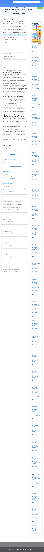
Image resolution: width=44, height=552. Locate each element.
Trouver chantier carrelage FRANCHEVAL (35, 436)
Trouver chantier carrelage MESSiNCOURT (35, 467)
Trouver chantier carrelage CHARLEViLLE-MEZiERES (35, 47)
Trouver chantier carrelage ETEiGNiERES (35, 509)
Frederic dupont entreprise (15, 209)
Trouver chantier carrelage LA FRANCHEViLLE (35, 180)
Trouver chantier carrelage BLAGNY (35, 224)
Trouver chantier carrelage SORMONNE (35, 430)
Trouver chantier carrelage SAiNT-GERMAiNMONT (35, 387)
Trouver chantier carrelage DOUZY (35, 156)
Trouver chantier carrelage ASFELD (35, 313)
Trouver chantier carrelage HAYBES (35, 137)
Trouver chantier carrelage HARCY (35, 483)
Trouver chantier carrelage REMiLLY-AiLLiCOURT (35, 366)
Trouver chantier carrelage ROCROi (35, 122)
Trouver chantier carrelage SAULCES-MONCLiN (36, 441)
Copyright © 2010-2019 (12, 549)
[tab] (14, 149)
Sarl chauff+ (12, 154)
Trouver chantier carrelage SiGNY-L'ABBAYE (35, 205)
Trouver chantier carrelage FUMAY (35, 84)
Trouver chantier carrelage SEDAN (35, 52)
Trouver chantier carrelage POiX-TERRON (35, 376)
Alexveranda (12, 245)
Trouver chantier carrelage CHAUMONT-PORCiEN (35, 523)
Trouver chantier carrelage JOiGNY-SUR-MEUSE (35, 405)
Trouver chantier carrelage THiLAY (35, 287)
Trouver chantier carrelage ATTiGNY (35, 238)
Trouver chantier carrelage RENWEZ (35, 165)
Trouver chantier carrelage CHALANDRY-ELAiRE (36, 473)
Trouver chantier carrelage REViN (35, 61)
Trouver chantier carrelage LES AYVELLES (35, 329)
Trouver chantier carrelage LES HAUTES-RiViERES (35, 170)
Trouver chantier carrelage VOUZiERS (36, 80)
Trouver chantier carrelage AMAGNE (35, 400)
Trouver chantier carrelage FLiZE (35, 229)
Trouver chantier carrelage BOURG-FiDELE (35, 360)
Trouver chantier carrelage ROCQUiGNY (35, 355)
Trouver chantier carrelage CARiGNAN (36, 104)
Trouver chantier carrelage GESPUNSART (35, 278)
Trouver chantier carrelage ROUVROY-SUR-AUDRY (36, 478)
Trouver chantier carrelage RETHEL (35, 56)
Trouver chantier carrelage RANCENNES (35, 410)
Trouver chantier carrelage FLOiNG (35, 108)
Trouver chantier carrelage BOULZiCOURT (35, 345)
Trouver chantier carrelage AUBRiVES (36, 350)
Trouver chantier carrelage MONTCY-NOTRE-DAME (36, 190)
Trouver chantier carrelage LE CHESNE (36, 305)
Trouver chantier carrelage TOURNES (36, 268)
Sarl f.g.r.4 (12, 221)
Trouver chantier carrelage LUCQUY (35, 518)
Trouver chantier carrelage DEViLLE (35, 283)
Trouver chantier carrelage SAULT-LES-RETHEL (36, 145)
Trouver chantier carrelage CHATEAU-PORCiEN (36, 199)
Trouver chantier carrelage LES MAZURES (35, 324)
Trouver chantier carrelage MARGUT (35, 392)
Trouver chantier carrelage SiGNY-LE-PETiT (36, 214)
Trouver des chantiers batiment (21, 7)
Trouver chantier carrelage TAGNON (35, 309)
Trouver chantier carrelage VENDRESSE (35, 529)
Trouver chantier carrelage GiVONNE (36, 291)
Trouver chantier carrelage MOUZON (36, 118)
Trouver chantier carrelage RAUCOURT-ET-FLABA (35, 335)
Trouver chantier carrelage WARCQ (35, 210)
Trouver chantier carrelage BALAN (35, 185)
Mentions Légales (26, 549)
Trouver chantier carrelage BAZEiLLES (36, 141)
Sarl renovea (12, 178)
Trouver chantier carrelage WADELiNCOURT (35, 534)
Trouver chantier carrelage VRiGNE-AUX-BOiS (35, 88)
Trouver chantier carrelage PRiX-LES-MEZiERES (35, 220)
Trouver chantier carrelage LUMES (35, 295)
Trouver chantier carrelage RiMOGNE (36, 195)
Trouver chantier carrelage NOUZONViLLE (35, 69)
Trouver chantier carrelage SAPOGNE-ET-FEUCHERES (36, 492)
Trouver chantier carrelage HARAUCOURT (35, 371)
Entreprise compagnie (14, 271)
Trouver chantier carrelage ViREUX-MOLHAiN (35, 160)
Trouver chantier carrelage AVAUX (35, 487)
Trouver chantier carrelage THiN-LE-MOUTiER (35, 446)
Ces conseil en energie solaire (15, 166)
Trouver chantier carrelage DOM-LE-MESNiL (35, 272)
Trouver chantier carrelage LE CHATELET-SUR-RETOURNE (35, 452)
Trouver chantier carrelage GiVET (35, 65)
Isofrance (12, 233)
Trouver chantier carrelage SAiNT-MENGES (35, 300)
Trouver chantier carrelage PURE (35, 458)
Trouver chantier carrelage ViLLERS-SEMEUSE (35, 99)
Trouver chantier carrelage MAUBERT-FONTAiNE (36, 263)
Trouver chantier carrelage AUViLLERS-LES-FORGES (35, 318)
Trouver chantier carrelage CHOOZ (35, 396)
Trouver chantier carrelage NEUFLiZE (36, 415)
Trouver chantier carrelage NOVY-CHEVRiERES (35, 425)
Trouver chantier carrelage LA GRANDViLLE (35, 382)
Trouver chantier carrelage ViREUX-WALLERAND (35, 151)
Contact (32, 549)
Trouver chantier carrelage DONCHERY (35, 126)
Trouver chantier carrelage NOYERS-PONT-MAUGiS (35, 420)
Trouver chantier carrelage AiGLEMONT (35, 175)
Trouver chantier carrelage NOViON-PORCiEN (35, 504)
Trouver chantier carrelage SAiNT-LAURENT (35, 233)
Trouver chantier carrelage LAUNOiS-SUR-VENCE (36, 462)
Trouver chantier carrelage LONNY (35, 514)
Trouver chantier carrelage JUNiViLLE (36, 253)
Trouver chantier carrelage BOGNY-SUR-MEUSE (35, 75)
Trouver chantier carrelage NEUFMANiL (35, 248)
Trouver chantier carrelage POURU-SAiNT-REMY (35, 243)
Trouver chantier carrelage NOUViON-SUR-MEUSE (36, 132)
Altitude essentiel (13, 191)
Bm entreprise (13, 257)
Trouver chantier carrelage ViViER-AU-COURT (36, 94)
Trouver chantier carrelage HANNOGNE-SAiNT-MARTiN (36, 498)
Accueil (11, 7)
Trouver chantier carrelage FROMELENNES (35, 258)
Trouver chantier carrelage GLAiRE (35, 341)
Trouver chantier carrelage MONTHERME (35, 113)
